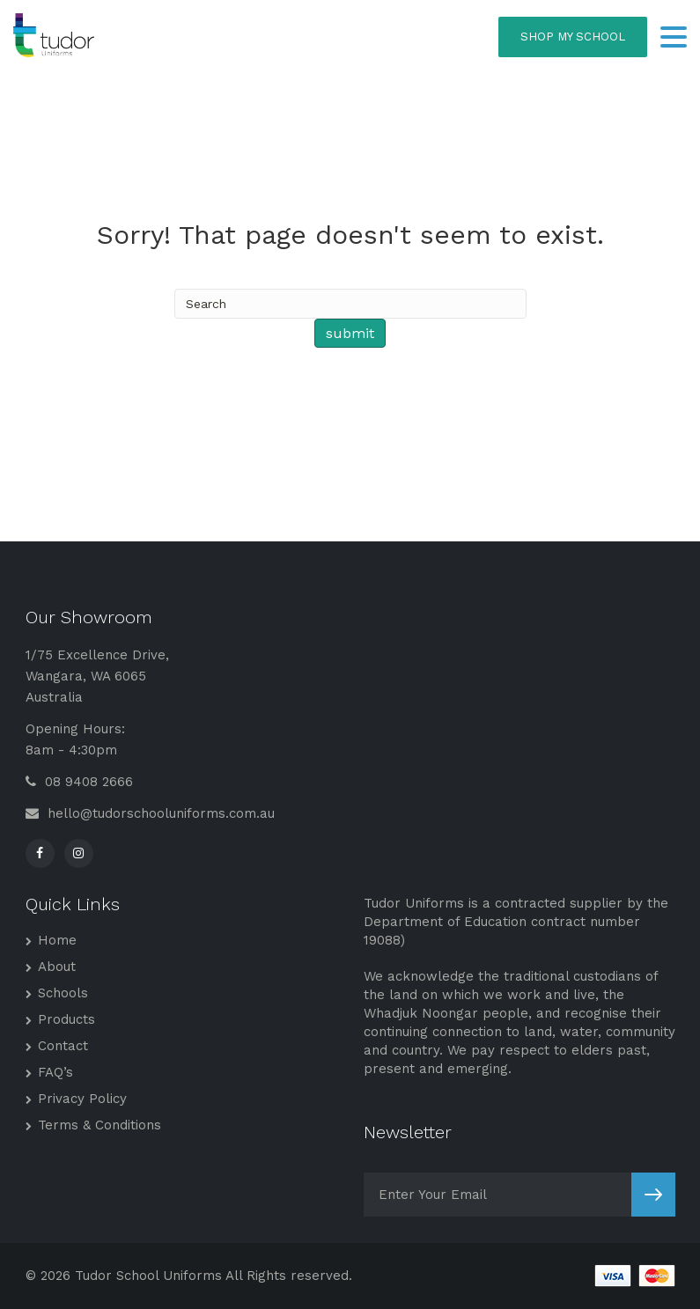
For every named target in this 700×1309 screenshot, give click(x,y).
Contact (63, 1046)
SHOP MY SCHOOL (572, 36)
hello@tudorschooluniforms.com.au (150, 813)
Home (57, 940)
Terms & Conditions (99, 1125)
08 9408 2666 (79, 782)
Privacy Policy (82, 1099)
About (57, 966)
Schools (63, 993)
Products (66, 1019)
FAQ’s (55, 1072)
